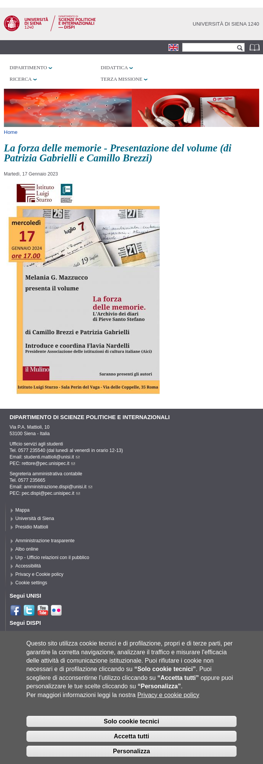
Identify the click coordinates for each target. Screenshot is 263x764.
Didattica (114, 67)
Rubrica (255, 47)
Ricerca (21, 79)
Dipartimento (28, 67)
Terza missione (121, 79)
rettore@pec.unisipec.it (48, 463)
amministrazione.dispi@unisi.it (58, 486)
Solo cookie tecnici (131, 731)
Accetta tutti (131, 746)
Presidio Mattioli (31, 527)
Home (11, 132)
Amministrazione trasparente (45, 540)
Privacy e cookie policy (168, 704)
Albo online (26, 549)
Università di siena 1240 (226, 24)
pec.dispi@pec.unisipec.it (51, 493)
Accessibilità (28, 566)
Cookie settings (31, 582)
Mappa (22, 510)
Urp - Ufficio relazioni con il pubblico (52, 557)
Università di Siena (34, 518)
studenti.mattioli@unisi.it (52, 457)
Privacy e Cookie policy (39, 574)
